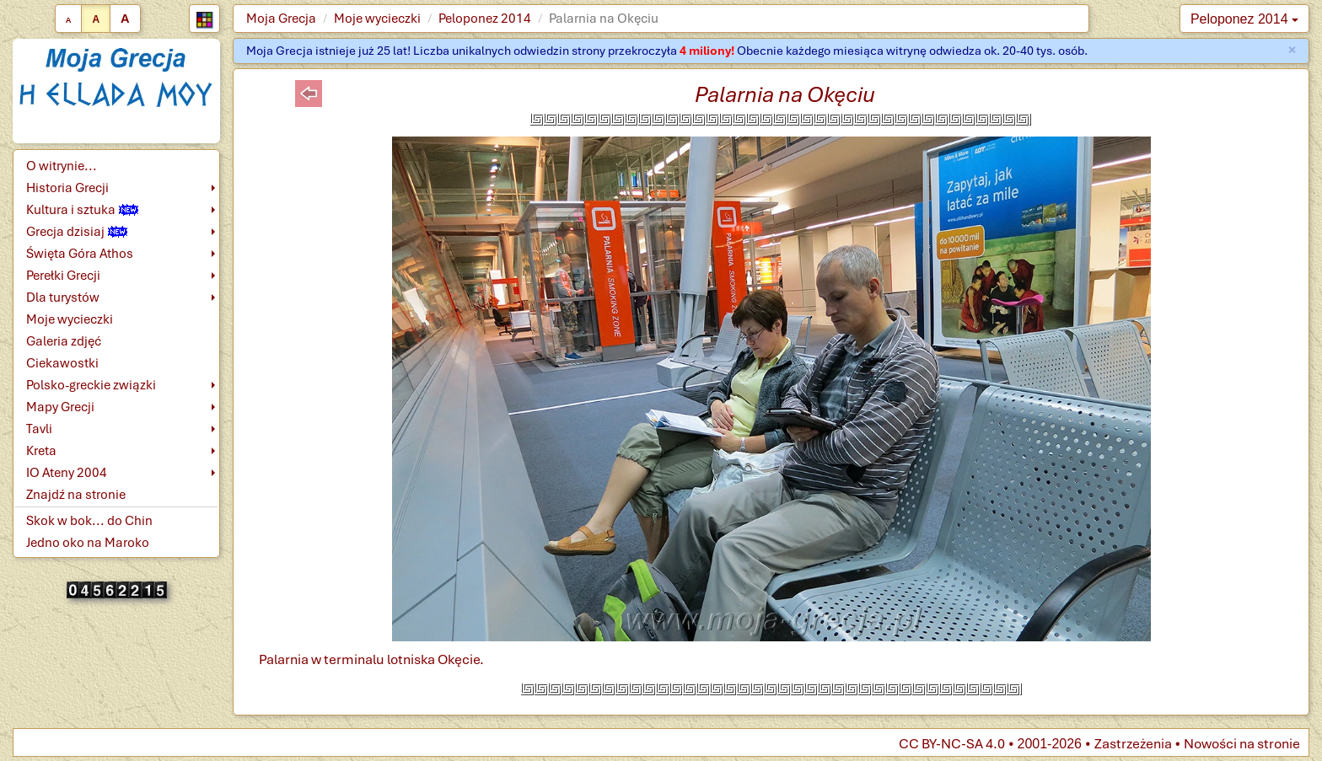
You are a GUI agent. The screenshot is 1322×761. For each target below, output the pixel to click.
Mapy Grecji (60, 407)
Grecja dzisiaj (76, 231)
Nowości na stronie (1242, 744)
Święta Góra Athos (79, 253)
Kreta (41, 450)
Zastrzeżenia (1133, 744)
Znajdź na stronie (76, 494)
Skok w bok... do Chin (89, 520)
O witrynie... (61, 166)
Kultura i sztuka (82, 209)
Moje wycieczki (377, 18)
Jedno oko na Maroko (87, 542)
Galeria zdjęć (63, 341)
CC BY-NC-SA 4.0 (952, 744)
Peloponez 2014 (484, 18)
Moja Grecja (281, 18)
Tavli (39, 429)
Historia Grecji (67, 188)
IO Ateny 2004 (66, 472)
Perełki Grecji (63, 275)
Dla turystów (62, 297)
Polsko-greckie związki (91, 385)
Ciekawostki (62, 363)
